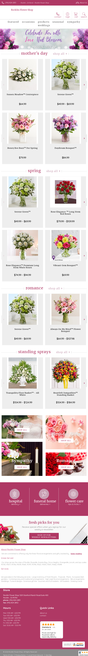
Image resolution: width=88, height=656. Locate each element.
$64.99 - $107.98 (65, 338)
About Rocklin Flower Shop (13, 549)
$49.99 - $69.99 (65, 104)
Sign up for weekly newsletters (44, 536)
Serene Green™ (66, 94)
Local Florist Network (35, 655)
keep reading (76, 554)
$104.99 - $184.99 (65, 402)
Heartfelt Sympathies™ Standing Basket (65, 394)
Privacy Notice (20, 655)
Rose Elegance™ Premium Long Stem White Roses (22, 266)
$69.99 (65, 275)
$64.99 (22, 104)
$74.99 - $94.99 (22, 275)
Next (84, 85)
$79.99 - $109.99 (66, 221)
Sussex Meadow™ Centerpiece (22, 94)
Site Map (49, 655)
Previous (3, 85)
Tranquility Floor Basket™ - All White (22, 394)
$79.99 (22, 157)
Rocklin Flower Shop (22, 10)
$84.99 (65, 157)
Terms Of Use (8, 655)
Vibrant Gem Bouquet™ (65, 265)
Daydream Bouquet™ (66, 148)
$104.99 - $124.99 (22, 402)
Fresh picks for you (44, 525)
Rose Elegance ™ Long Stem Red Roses (65, 213)
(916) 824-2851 (10, 3)
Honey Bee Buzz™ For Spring (22, 148)
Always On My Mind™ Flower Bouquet (65, 330)
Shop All (58, 53)
